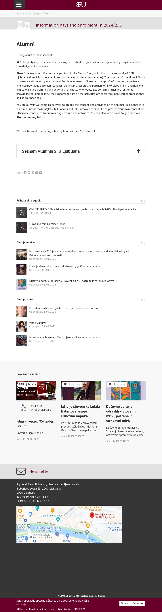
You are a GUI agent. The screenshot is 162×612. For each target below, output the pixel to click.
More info (79, 609)
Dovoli (125, 603)
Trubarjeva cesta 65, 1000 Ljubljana (38, 488)
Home (20, 13)
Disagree (138, 603)
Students (33, 13)
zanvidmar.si (98, 595)
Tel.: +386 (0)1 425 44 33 (32, 496)
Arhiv (143, 201)
